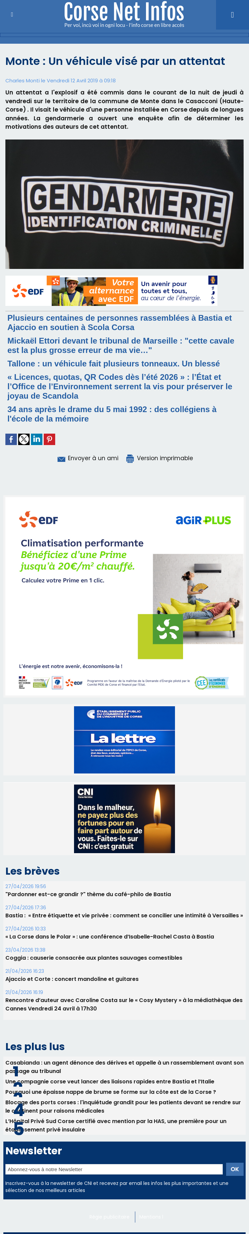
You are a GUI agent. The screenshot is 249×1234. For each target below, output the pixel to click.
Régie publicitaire (110, 1216)
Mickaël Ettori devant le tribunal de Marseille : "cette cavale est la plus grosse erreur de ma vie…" (120, 345)
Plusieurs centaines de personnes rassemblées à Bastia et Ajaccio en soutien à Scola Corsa (119, 322)
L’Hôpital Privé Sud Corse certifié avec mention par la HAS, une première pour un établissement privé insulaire (115, 1125)
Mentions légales (159, 1216)
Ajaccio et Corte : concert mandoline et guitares (72, 979)
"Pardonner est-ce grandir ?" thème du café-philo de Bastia (88, 894)
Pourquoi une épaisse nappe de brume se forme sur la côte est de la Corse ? (110, 1092)
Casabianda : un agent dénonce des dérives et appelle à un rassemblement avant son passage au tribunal (124, 1067)
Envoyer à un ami (87, 458)
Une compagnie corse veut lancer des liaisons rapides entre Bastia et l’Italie (109, 1081)
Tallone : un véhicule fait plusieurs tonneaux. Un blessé (113, 363)
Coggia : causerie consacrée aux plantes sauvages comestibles (93, 958)
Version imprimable (159, 458)
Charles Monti (22, 80)
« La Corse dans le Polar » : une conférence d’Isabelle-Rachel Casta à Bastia (109, 937)
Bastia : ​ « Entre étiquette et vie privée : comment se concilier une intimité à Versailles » (124, 915)
